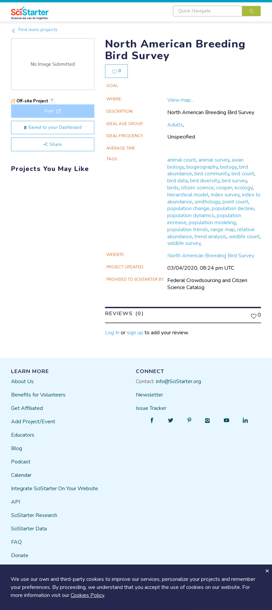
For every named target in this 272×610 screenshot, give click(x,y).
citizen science (197, 187)
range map (222, 229)
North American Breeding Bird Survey (210, 255)
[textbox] (207, 11)
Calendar (21, 474)
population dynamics (190, 215)
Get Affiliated (27, 408)
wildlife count (244, 236)
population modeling (212, 222)
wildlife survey (183, 243)
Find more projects (34, 29)
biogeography (202, 167)
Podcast (20, 461)
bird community (211, 173)
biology (228, 167)
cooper (224, 187)
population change (188, 208)
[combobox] (217, 11)
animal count (181, 160)
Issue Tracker (151, 408)
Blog (16, 448)
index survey (225, 194)
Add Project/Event (33, 421)
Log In (112, 332)
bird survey (234, 180)
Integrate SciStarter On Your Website (54, 488)
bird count (243, 173)
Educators (22, 434)
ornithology (207, 201)
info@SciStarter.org (178, 381)
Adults (175, 124)
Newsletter (149, 394)
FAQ (16, 541)
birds (173, 187)
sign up (135, 332)
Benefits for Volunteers (38, 394)
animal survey (214, 160)
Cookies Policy (87, 595)
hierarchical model (187, 194)
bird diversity (204, 180)
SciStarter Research (34, 515)
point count (235, 201)
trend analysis (210, 236)
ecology (244, 187)
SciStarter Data (29, 528)
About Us (22, 381)
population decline (233, 208)
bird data (177, 180)
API (15, 501)
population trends (187, 229)
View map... (180, 100)
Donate (19, 555)
